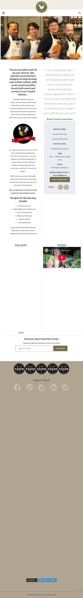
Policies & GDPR (51, 595)
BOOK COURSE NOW (60, 179)
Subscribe (60, 348)
